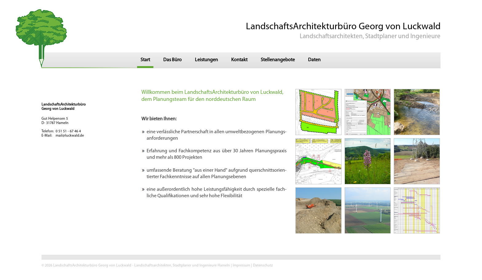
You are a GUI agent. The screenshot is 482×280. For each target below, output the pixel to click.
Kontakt (239, 60)
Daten (314, 60)
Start (145, 60)
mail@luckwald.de (70, 136)
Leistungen (206, 60)
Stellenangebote (278, 60)
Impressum (241, 265)
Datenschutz (263, 265)
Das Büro (172, 60)
